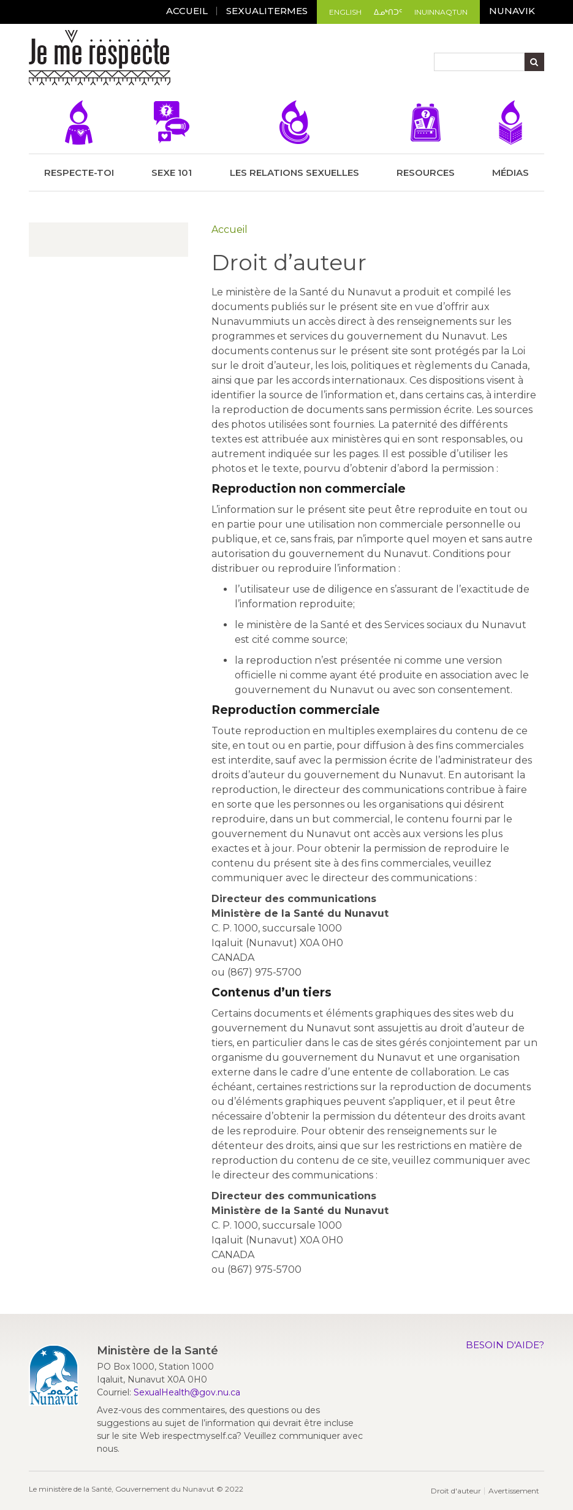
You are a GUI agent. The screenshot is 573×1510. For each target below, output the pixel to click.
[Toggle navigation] (181, 59)
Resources (426, 139)
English (345, 12)
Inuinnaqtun (441, 12)
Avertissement (513, 1490)
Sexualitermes (267, 11)
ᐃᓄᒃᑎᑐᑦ (388, 12)
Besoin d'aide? (505, 1345)
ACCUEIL (187, 11)
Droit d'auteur (456, 1490)
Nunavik (512, 11)
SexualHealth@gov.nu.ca (187, 1392)
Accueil (229, 229)
